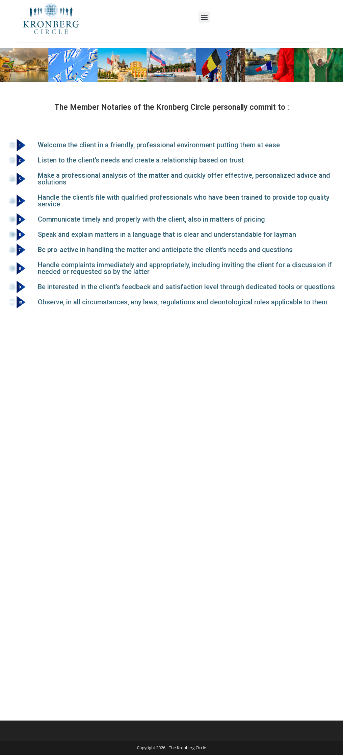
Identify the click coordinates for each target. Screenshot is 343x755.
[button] (204, 17)
